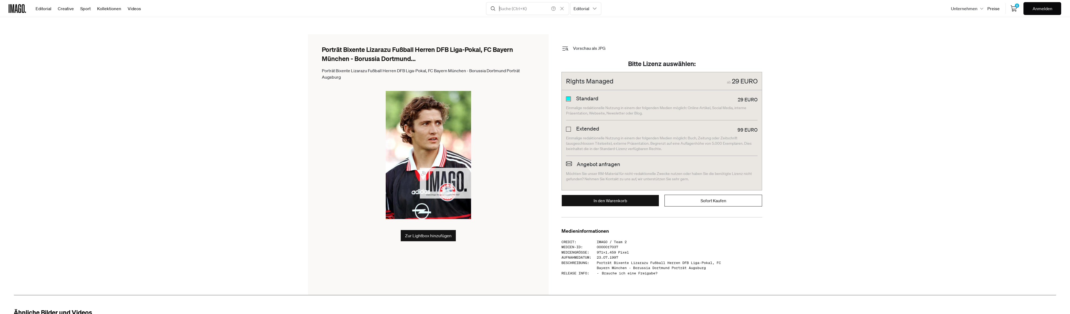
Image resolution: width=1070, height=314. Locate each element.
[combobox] (585, 8)
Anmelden (1042, 8)
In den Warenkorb (610, 200)
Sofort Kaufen (713, 200)
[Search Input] (527, 8)
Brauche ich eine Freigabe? (630, 273)
